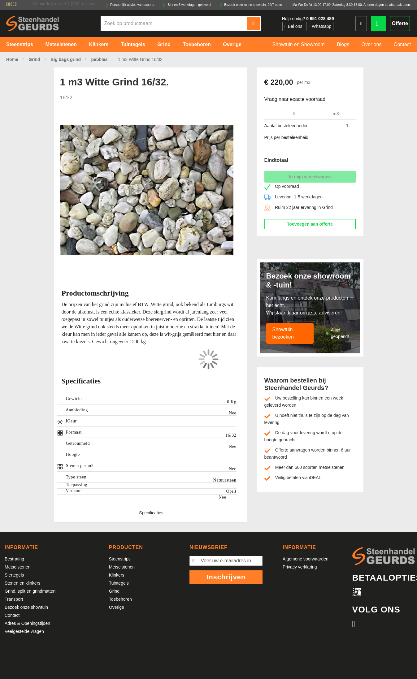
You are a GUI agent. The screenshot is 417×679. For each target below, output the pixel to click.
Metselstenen (17, 566)
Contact (12, 615)
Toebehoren (120, 599)
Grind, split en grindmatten (30, 591)
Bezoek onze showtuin (26, 607)
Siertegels (14, 575)
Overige (116, 607)
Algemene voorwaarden (305, 558)
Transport (14, 599)
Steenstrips (120, 558)
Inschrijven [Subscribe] (225, 577)
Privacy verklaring (300, 566)
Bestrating (14, 558)
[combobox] (174, 23)
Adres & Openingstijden (27, 623)
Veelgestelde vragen (24, 631)
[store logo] (32, 23)
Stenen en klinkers (22, 583)
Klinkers (116, 575)
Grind (114, 591)
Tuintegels (119, 583)
